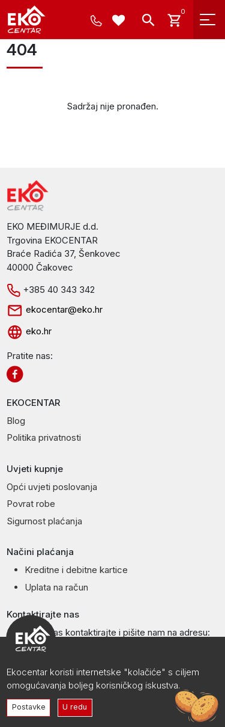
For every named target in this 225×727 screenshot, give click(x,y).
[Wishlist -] (120, 22)
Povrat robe (31, 503)
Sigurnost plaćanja (44, 521)
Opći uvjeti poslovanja (52, 486)
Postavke (29, 706)
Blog (16, 420)
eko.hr (29, 331)
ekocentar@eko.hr (55, 309)
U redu (74, 706)
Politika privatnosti (44, 437)
